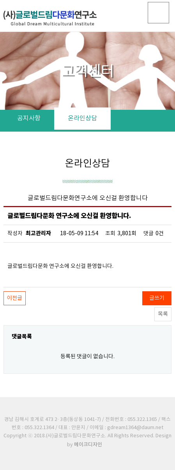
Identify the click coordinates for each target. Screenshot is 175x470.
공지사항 (29, 118)
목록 (163, 314)
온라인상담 (82, 118)
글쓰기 (156, 298)
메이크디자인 (88, 445)
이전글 (14, 298)
